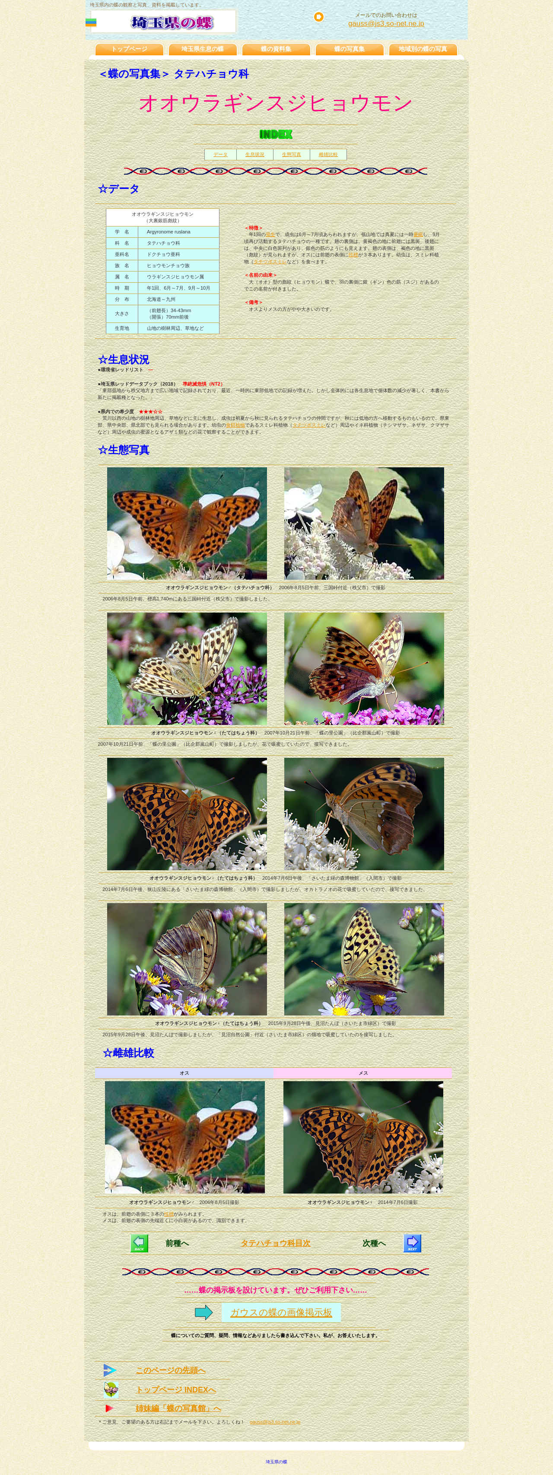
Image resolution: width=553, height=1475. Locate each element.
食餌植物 (235, 425)
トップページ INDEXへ (176, 1390)
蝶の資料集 (276, 48)
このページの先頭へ (171, 1370)
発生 (270, 234)
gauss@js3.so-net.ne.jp (386, 23)
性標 (353, 254)
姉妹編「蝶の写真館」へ (178, 1408)
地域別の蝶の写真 (423, 48)
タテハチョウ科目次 (276, 1243)
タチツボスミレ (270, 261)
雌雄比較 (328, 154)
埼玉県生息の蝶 (202, 48)
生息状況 (254, 154)
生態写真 (291, 154)
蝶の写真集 (349, 48)
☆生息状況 (123, 359)
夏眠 (418, 234)
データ (220, 154)
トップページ (129, 48)
